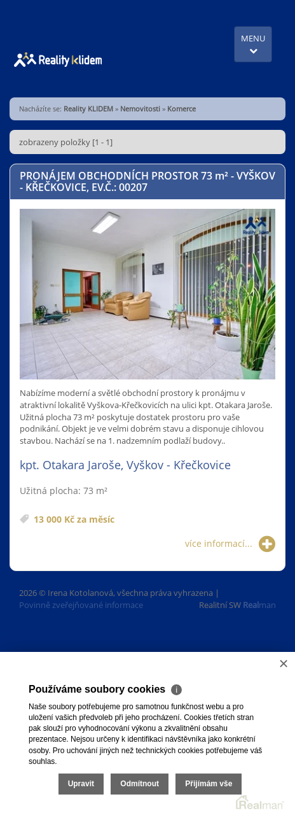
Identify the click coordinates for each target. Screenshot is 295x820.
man (259, 605)
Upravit (81, 783)
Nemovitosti (140, 108)
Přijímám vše (208, 783)
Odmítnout (139, 783)
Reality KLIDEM (88, 108)
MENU (253, 43)
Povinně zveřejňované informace (81, 605)
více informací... (230, 543)
